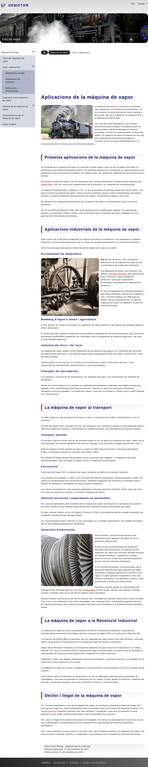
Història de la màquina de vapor (15, 107)
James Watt (47, 184)
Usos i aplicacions (12, 67)
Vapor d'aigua (9, 124)
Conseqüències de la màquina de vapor (13, 116)
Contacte (73, 762)
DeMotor (18, 5)
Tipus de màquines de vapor (13, 59)
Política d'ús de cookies (94, 762)
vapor (112, 106)
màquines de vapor (118, 274)
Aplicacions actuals (15, 73)
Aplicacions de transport (13, 80)
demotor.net (59, 762)
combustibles (89, 590)
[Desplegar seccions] (32, 52)
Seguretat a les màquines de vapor (15, 99)
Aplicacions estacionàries (12, 89)
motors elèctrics (49, 711)
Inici (133, 4)
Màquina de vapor (10, 52)
